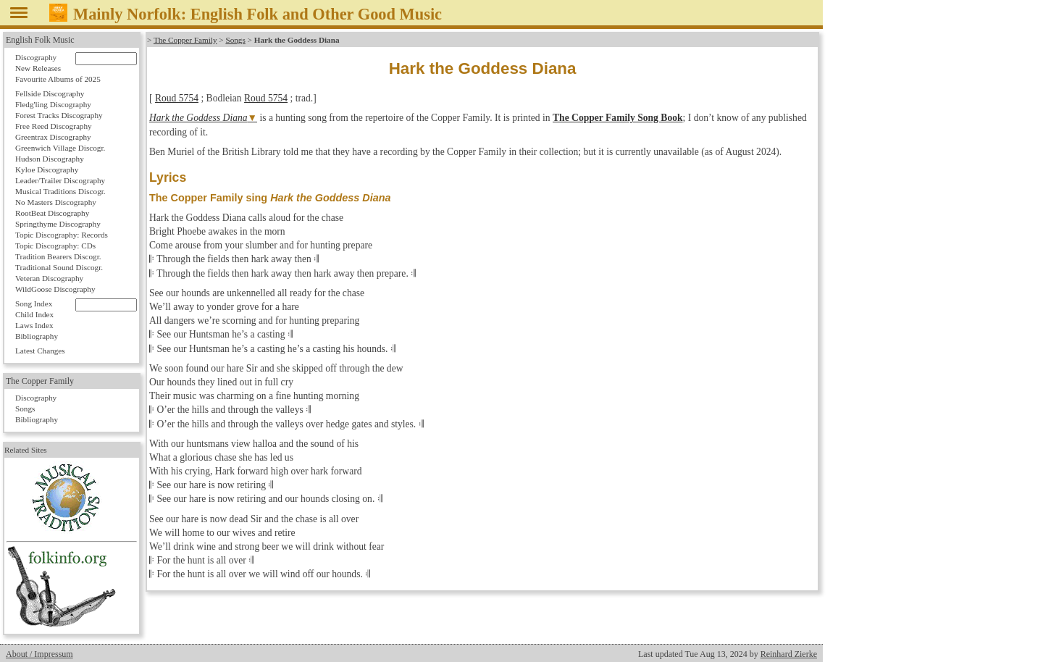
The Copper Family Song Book (618, 117)
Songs (235, 39)
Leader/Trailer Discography (60, 180)
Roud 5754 (176, 98)
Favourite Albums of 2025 (58, 79)
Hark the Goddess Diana (198, 117)
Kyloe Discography (46, 169)
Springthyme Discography (58, 223)
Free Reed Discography (53, 126)
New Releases (38, 68)
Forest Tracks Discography (59, 115)
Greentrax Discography (53, 137)
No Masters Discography (55, 202)
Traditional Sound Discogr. (59, 267)
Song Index (33, 303)
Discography (35, 57)
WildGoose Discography (55, 289)
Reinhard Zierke (789, 654)
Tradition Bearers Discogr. (58, 256)
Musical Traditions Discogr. (60, 191)
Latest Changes (40, 350)
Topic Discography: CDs (55, 245)
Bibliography (36, 336)
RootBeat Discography (52, 213)
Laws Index (34, 325)
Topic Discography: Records (61, 234)
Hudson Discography (49, 158)
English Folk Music (40, 40)
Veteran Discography (49, 278)
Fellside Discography (49, 93)
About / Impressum (39, 654)
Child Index (34, 314)
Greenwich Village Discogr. (60, 147)
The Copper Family (185, 39)
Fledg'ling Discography (53, 104)
